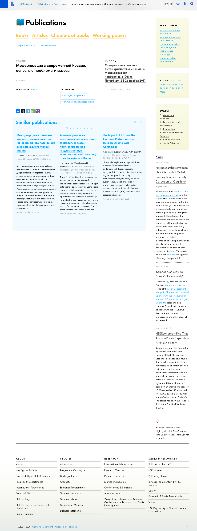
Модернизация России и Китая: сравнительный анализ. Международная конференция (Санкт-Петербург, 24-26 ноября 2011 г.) (125, 74)
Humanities (169, 129)
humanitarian (166, 40)
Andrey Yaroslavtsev (175, 285)
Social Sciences (171, 143)
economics (165, 33)
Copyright (48, 526)
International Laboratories (118, 464)
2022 (180, 84)
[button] (67, 128)
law (161, 47)
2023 (174, 84)
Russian (34, 89)
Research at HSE (48, 45)
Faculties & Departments (29, 481)
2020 (168, 88)
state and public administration (168, 59)
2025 (162, 84)
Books (22, 35)
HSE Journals (155, 470)
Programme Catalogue (72, 470)
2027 (172, 80)
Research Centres (114, 470)
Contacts (36, 526)
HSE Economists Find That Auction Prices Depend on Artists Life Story (172, 338)
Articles (40, 35)
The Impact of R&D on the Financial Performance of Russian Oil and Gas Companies (119, 141)
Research (111, 458)
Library (152, 490)
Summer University (70, 493)
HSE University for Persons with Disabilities (33, 506)
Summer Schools (69, 499)
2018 (180, 88)
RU (166, 4)
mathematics (166, 50)
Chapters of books (70, 35)
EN (171, 4)
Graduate (65, 481)
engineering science (170, 36)
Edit (187, 526)
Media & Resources (162, 458)
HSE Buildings (23, 499)
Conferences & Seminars (118, 487)
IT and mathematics (169, 43)
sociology (165, 54)
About (21, 458)
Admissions (66, 464)
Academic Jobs (112, 493)
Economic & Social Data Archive (165, 496)
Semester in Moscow (71, 505)
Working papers (109, 35)
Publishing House (157, 476)
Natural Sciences (171, 139)
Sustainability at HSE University (33, 476)
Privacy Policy (61, 526)
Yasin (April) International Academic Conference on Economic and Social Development (124, 502)
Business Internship (70, 510)
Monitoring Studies (115, 481)
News (159, 156)
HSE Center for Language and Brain (172, 193)
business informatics (170, 29)
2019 (174, 88)
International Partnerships (30, 487)
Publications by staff (159, 464)
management (171, 47)
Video (151, 502)
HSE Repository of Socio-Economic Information (167, 509)
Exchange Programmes (72, 487)
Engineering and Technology (170, 123)
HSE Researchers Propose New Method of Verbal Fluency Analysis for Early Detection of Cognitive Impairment (172, 177)
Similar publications (36, 122)
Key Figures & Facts (26, 470)
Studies (66, 458)
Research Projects (114, 476)
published (172, 254)
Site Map (73, 526)
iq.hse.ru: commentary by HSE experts (164, 483)
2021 (162, 88)
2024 (168, 84)
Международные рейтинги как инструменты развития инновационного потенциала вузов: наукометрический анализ (36, 142)
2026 (178, 80)
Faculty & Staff (24, 493)
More (162, 91)
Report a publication (26, 45)
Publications (46, 22)
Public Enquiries (24, 513)
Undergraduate (68, 476)
